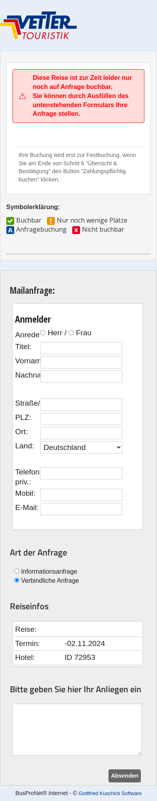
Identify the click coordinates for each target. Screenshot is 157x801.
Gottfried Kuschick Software (110, 793)
